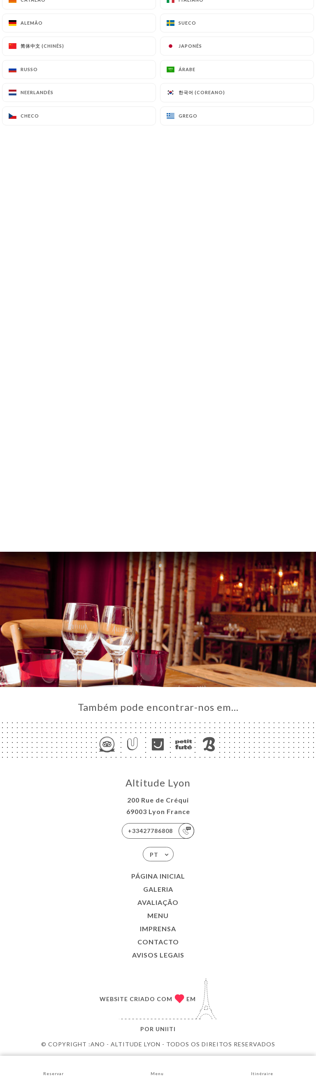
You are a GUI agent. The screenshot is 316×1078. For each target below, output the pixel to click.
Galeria (158, 889)
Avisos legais (158, 955)
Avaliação (158, 902)
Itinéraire (262, 1066)
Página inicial (158, 876)
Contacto (158, 942)
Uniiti (166, 1028)
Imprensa (158, 928)
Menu (158, 915)
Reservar (53, 1066)
